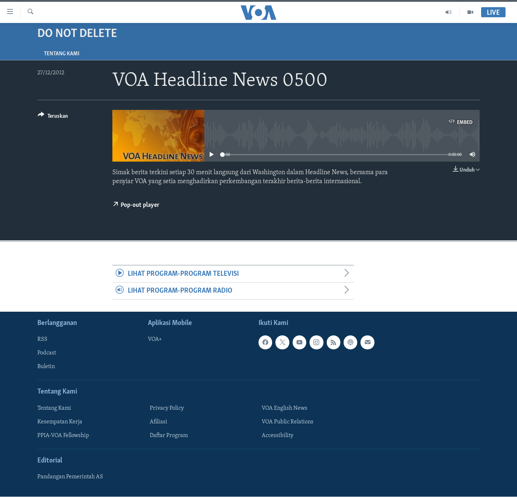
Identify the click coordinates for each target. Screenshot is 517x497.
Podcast (46, 353)
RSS (42, 340)
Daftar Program (169, 435)
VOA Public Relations (287, 422)
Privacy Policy (167, 408)
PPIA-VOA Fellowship (63, 435)
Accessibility (277, 435)
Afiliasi (158, 422)
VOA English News (284, 408)
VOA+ (155, 340)
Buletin (46, 367)
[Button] (53, 117)
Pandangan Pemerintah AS (70, 477)
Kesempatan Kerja (59, 422)
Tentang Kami (61, 54)
